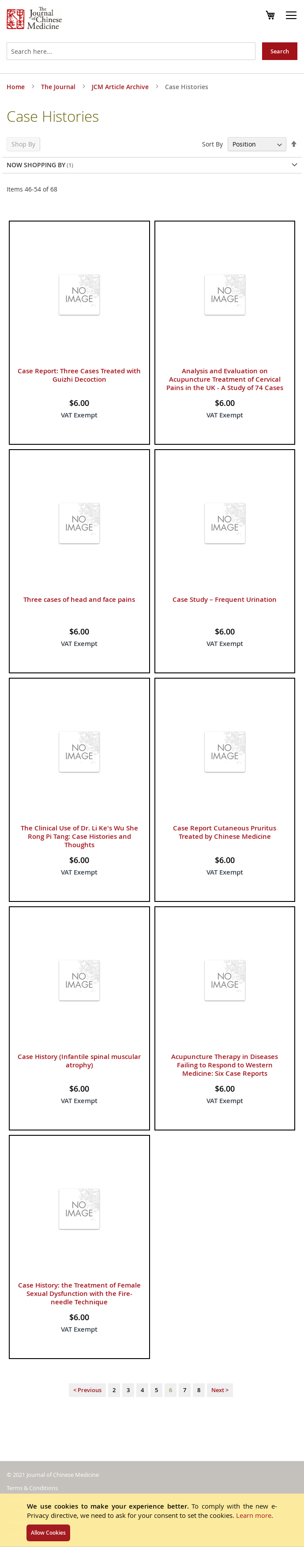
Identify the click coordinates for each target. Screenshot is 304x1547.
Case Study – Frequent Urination (225, 599)
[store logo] (34, 19)
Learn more (253, 1515)
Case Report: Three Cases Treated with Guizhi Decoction (79, 375)
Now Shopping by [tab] (36, 165)
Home (16, 87)
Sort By (212, 144)
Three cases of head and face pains (79, 599)
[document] (152, 1520)
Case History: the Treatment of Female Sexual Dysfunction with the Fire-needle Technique (79, 1293)
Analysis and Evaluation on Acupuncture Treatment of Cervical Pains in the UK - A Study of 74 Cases (224, 379)
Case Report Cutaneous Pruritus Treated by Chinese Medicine (224, 832)
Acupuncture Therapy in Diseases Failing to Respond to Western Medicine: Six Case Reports (224, 1065)
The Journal (59, 87)
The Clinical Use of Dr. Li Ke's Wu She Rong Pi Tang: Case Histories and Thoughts (79, 836)
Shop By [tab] (23, 144)
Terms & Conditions (32, 1488)
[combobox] (131, 51)
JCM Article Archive (121, 87)
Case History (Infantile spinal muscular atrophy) (79, 1061)
